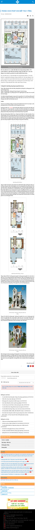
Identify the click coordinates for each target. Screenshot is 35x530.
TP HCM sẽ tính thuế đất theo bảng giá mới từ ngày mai (15, 461)
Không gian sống (5, 444)
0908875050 (4, 491)
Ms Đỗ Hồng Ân (5, 489)
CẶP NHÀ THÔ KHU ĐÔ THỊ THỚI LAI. (9, 480)
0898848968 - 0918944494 (7, 487)
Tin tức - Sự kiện (5, 440)
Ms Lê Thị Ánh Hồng (6, 492)
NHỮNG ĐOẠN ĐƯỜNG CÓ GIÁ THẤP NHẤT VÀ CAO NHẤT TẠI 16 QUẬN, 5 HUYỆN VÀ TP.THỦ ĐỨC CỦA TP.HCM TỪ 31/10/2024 (16, 468)
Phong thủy (4, 447)
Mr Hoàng (4, 486)
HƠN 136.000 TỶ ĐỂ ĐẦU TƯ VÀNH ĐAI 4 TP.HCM (14, 474)
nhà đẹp (11, 107)
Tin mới (3, 451)
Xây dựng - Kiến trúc (6, 442)
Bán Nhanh (4, 477)
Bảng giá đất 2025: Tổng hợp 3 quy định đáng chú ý (14, 459)
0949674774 (4, 494)
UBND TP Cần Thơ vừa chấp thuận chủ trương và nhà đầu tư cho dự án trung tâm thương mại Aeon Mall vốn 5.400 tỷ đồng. (17, 464)
